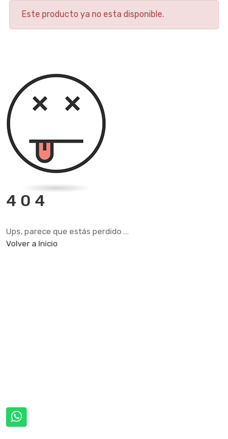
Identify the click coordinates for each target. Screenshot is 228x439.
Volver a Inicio (32, 243)
